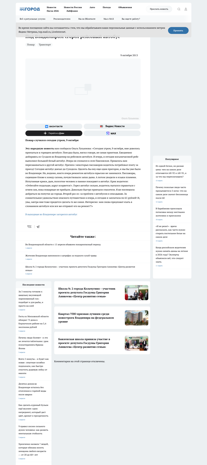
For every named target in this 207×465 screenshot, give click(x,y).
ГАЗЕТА (65, 380)
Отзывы (19, 399)
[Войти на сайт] (186, 9)
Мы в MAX (109, 19)
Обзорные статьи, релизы (60, 399)
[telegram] (39, 227)
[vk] (29, 227)
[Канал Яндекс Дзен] (53, 133)
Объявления (125, 7)
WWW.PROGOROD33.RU (39, 414)
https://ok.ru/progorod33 (46, 441)
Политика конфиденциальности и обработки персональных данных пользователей (98, 404)
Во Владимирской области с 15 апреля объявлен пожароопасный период (83, 246)
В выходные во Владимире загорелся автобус (51, 214)
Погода (107, 7)
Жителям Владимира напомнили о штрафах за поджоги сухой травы (83, 257)
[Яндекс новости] (112, 126)
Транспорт (45, 44)
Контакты (89, 399)
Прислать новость (159, 9)
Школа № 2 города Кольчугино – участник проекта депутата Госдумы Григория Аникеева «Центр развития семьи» (83, 270)
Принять (178, 30)
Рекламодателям (61, 19)
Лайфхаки (72, 10)
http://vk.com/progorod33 (26, 441)
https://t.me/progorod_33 (67, 441)
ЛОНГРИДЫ (20, 380)
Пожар (31, 44)
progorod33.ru (97, 434)
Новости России (73, 7)
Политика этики (56, 395)
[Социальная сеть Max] (112, 133)
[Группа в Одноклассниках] (142, 384)
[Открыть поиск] (179, 9)
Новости (51, 7)
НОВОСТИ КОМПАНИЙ (48, 380)
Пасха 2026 (53, 10)
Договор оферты (22, 402)
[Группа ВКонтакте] (53, 126)
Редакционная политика (94, 395)
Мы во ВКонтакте (87, 19)
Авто (92, 7)
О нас (18, 395)
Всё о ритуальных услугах (33, 19)
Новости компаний (57, 402)
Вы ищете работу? (131, 19)
